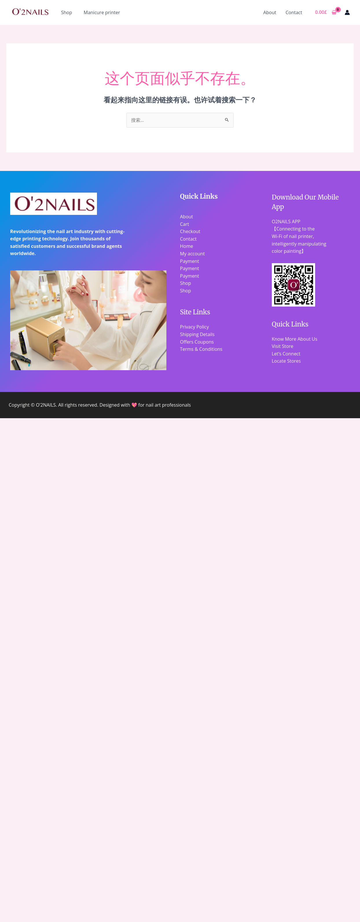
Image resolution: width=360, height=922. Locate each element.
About (269, 12)
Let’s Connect (286, 354)
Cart (184, 224)
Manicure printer (102, 12)
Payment (189, 261)
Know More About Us (294, 339)
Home (186, 246)
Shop (66, 12)
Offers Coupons (197, 342)
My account (192, 253)
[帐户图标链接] (347, 12)
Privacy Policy (194, 327)
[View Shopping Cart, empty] (326, 12)
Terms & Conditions (201, 349)
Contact (294, 12)
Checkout (190, 231)
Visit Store (282, 346)
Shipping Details (197, 334)
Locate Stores (286, 361)
